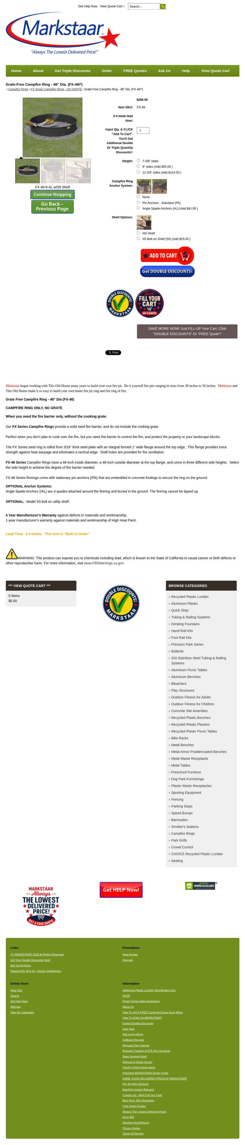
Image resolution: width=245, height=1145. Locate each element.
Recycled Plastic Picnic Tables (194, 731)
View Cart (16, 990)
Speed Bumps (182, 813)
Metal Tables (180, 765)
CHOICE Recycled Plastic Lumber (197, 854)
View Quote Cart (112, 6)
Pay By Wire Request (135, 1083)
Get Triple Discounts (72, 71)
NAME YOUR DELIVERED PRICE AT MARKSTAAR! (154, 1078)
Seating (177, 861)
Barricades (179, 820)
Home (16, 71)
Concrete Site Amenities (189, 711)
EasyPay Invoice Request (138, 1089)
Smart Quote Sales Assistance (141, 1001)
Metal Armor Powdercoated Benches (199, 752)
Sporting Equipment (186, 793)
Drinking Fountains (185, 624)
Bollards (177, 651)
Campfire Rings (18, 89)
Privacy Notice (131, 1128)
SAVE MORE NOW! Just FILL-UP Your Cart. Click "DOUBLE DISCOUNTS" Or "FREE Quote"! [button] (187, 331)
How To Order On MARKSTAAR (142, 1017)
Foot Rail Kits (181, 638)
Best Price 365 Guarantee (138, 1100)
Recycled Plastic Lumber (190, 597)
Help (186, 71)
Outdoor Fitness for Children (192, 704)
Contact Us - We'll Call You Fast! (142, 1095)
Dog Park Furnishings (187, 779)
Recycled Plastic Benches (190, 718)
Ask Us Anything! (132, 1034)
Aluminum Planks (184, 603)
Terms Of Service (133, 1133)
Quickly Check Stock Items (138, 1067)
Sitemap (15, 1006)
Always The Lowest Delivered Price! (144, 1111)
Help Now (128, 1028)
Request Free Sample (135, 1045)
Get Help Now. (88, 6)
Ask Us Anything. (20, 965)
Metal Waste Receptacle (189, 758)
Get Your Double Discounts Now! (30, 960)
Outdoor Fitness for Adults (191, 697)
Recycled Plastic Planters (190, 724)
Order (107, 71)
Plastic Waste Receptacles (191, 786)
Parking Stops (181, 806)
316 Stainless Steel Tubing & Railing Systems (198, 660)
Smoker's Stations (185, 827)
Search (14, 995)
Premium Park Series (187, 644)
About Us (128, 1006)
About (38, 71)
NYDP (126, 995)
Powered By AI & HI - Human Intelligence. (35, 971)
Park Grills (179, 840)
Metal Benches (182, 745)
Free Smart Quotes (134, 1106)
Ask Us (164, 71)
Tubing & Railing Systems (190, 617)
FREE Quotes (135, 71)
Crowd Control (182, 847)
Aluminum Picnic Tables (189, 670)
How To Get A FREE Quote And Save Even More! (152, 1012)
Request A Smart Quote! (137, 1062)
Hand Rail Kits (182, 631)
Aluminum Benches (186, 677)
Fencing (177, 799)
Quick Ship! (180, 610)
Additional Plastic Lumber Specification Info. (149, 990)
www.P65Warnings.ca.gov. (104, 563)
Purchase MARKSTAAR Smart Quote (145, 1073)
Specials (127, 960)
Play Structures (182, 690)
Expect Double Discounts (137, 1023)
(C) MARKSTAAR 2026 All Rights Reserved (37, 954)
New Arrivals (130, 954)
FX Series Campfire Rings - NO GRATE (56, 89)
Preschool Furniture (186, 772)
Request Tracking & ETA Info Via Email (146, 1050)
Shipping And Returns (135, 1122)
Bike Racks (179, 738)
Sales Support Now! (134, 1056)
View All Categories (22, 1012)
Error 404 (128, 1117)
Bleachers (178, 684)
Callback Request (133, 1039)
